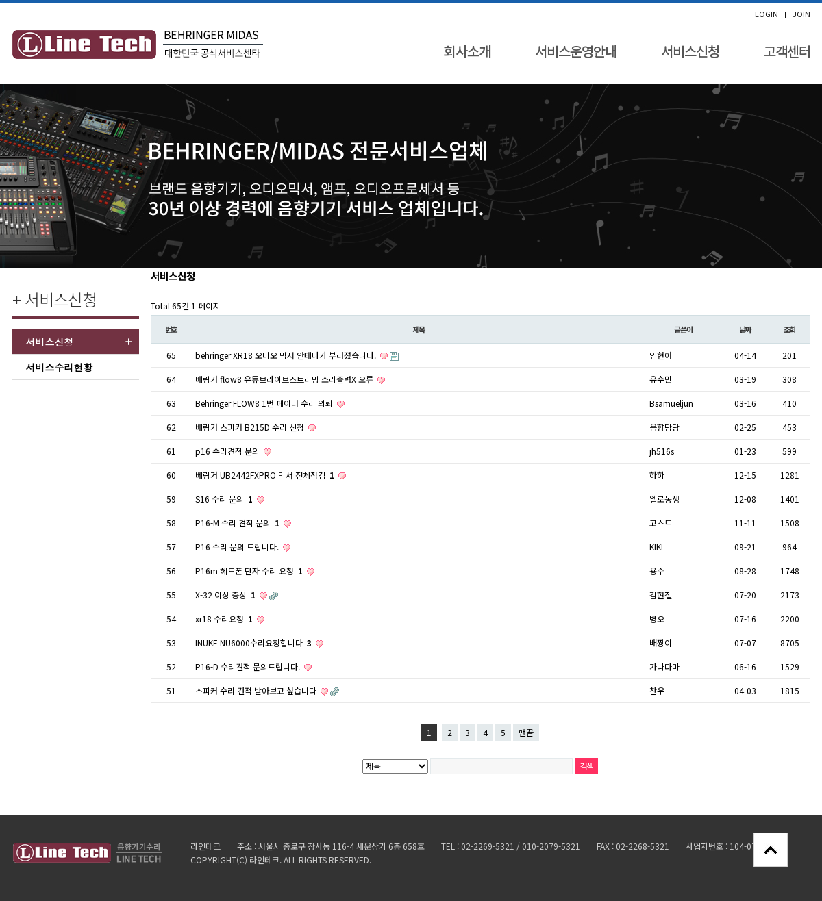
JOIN (801, 14)
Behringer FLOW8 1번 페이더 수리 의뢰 (265, 403)
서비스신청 (690, 51)
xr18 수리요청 (225, 618)
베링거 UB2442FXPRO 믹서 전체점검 (265, 475)
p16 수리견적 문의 (228, 451)
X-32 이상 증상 (226, 594)
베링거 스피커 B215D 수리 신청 (250, 427)
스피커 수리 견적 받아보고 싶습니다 (257, 690)
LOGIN (766, 14)
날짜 (745, 329)
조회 (790, 329)
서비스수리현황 (59, 367)
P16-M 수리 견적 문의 (238, 523)
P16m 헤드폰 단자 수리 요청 (250, 570)
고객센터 (787, 51)
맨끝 (526, 732)
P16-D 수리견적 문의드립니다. (248, 666)
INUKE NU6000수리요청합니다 (254, 642)
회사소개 (467, 51)
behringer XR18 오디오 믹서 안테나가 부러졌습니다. (286, 355)
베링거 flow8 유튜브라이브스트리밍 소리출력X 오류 (285, 379)
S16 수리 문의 (225, 499)
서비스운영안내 (575, 51)
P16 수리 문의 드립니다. (238, 547)
